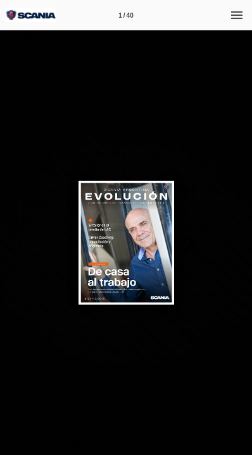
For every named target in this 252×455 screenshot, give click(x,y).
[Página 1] (126, 15)
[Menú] (237, 15)
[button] (189, 192)
